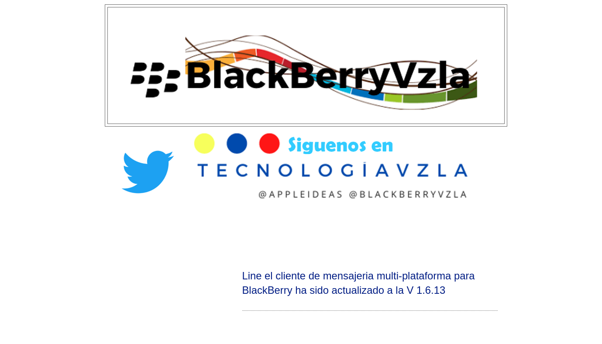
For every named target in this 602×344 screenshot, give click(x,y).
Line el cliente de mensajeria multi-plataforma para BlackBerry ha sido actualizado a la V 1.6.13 (358, 283)
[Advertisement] (301, 234)
